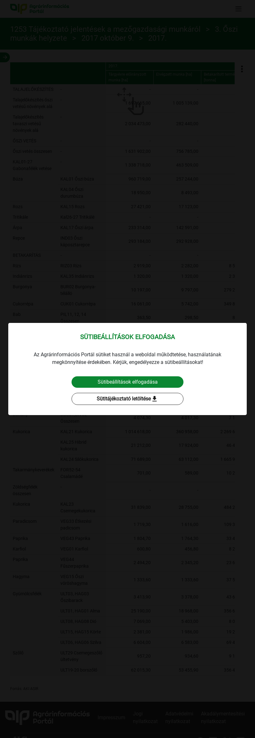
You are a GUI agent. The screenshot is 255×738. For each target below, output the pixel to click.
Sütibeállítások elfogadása (128, 382)
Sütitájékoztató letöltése (127, 399)
